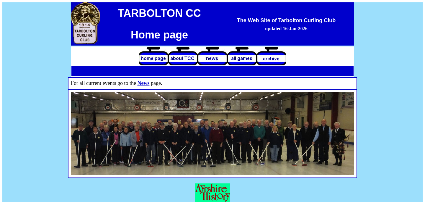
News (143, 83)
